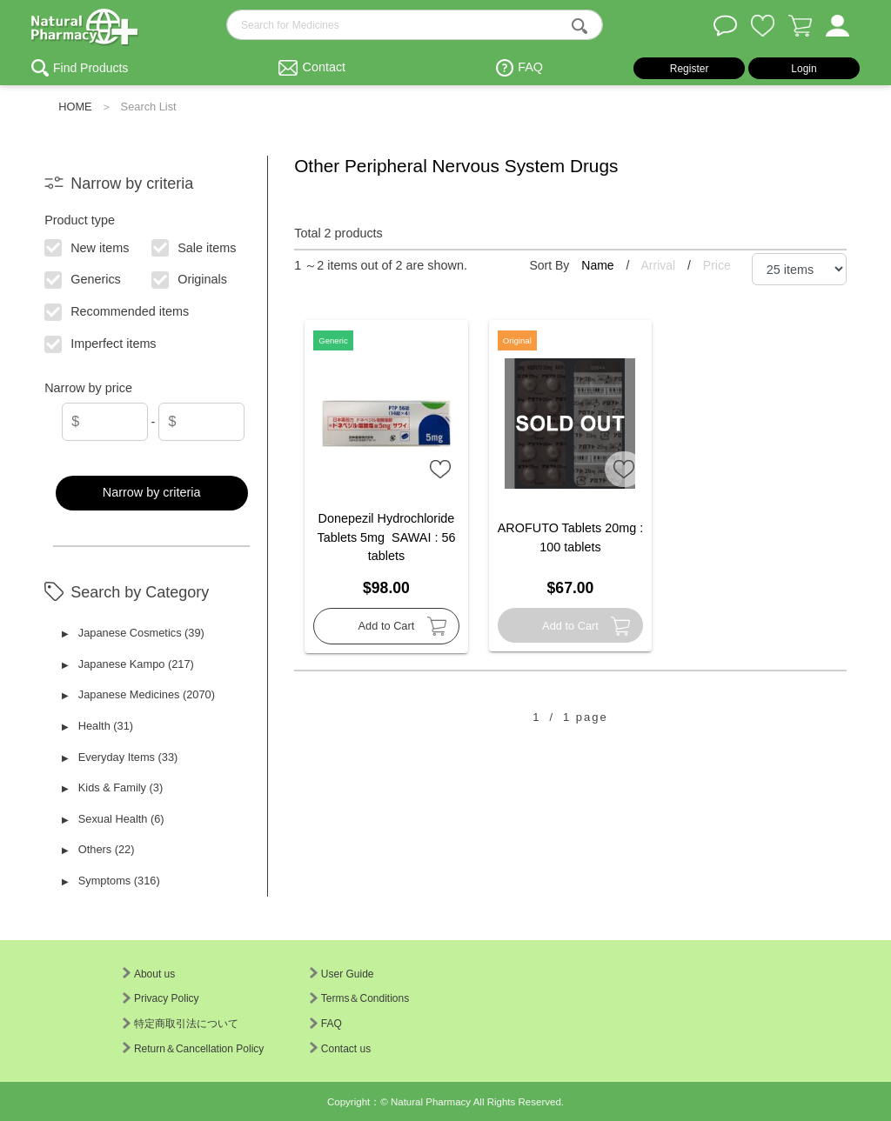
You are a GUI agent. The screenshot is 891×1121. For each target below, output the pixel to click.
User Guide (342, 974)
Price (717, 265)
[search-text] (414, 25)
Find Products (90, 68)
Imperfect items (101, 342)
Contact (323, 67)
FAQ (530, 67)
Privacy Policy (161, 998)
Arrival (660, 265)
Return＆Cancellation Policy (193, 1049)
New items (87, 246)
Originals (190, 278)
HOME (74, 106)
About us (149, 974)
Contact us (340, 1049)
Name (599, 265)
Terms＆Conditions (359, 998)
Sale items (194, 246)
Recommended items (117, 310)
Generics (83, 278)
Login (803, 69)
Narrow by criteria (152, 492)
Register (689, 69)
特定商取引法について (180, 1024)
